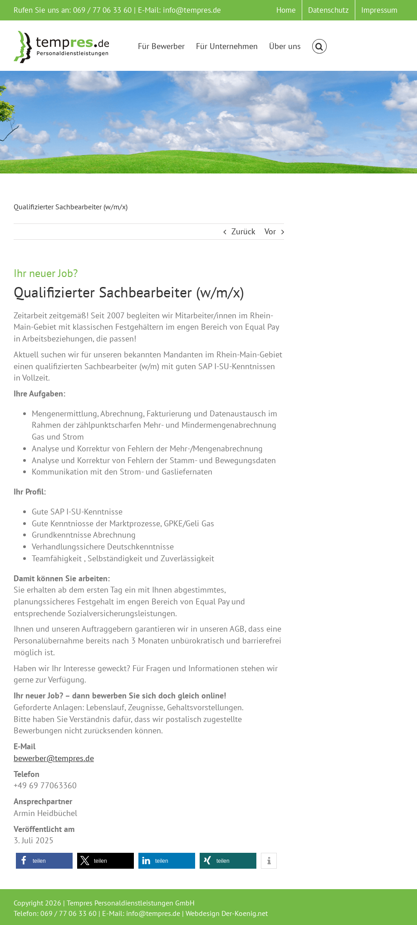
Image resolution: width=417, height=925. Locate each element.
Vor (270, 231)
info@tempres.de (192, 10)
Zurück (243, 231)
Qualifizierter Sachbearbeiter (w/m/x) (129, 292)
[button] (319, 46)
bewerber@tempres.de (54, 758)
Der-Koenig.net (244, 913)
